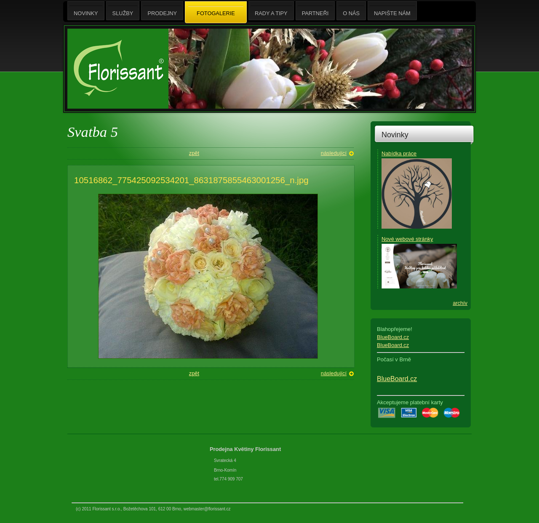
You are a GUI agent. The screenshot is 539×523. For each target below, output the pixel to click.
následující (334, 153)
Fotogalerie (215, 12)
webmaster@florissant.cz (207, 509)
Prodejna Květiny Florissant (246, 449)
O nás (351, 10)
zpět (194, 153)
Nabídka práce (399, 153)
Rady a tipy (271, 10)
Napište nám (392, 10)
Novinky (395, 135)
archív (460, 303)
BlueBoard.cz (393, 337)
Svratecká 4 (225, 460)
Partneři (315, 10)
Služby (123, 10)
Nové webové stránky (407, 239)
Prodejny (162, 10)
